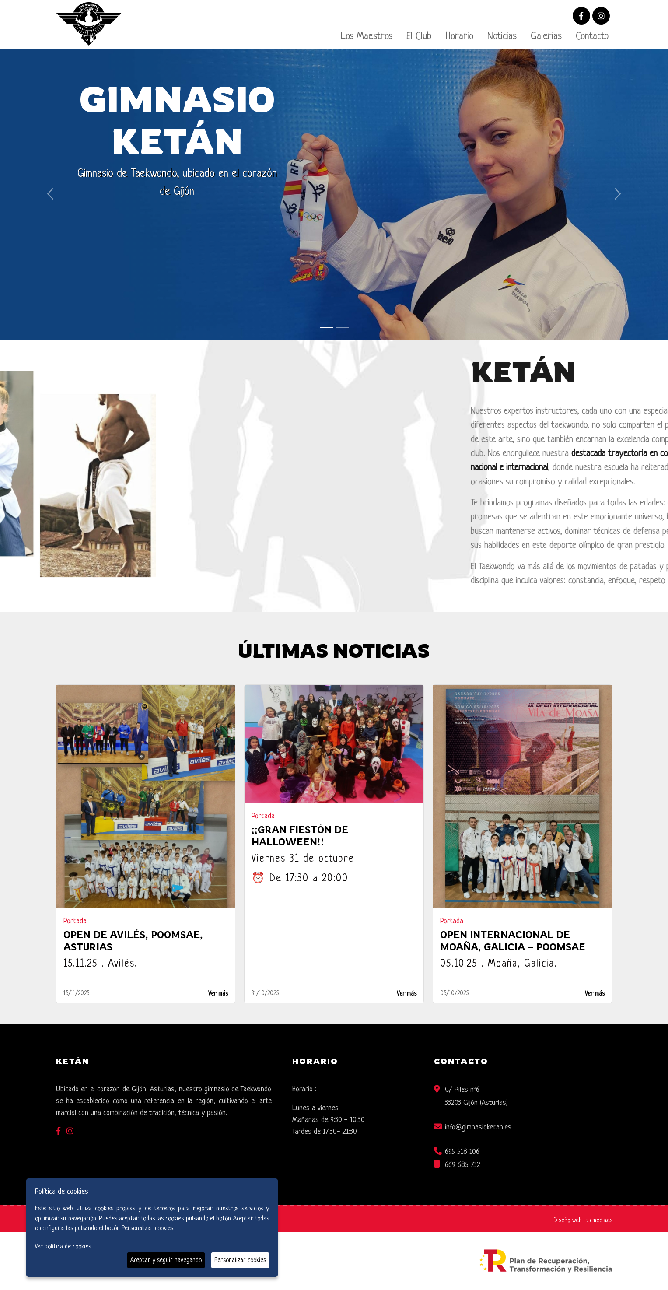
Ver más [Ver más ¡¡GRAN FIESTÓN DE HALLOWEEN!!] (406, 994)
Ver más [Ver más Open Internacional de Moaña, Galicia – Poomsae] (595, 994)
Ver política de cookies (63, 1246)
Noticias (502, 36)
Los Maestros (366, 36)
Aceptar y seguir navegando (166, 1260)
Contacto (592, 36)
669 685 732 (462, 1165)
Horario (459, 36)
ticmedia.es (599, 1220)
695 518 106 (462, 1152)
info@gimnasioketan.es (478, 1127)
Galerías (546, 36)
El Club (419, 36)
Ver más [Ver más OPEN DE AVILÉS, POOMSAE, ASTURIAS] (218, 994)
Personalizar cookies (240, 1260)
